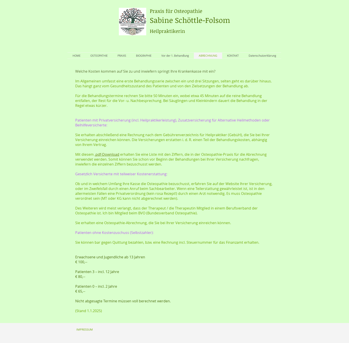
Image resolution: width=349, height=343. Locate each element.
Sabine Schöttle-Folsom (190, 16)
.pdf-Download (107, 154)
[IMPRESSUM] (84, 329)
